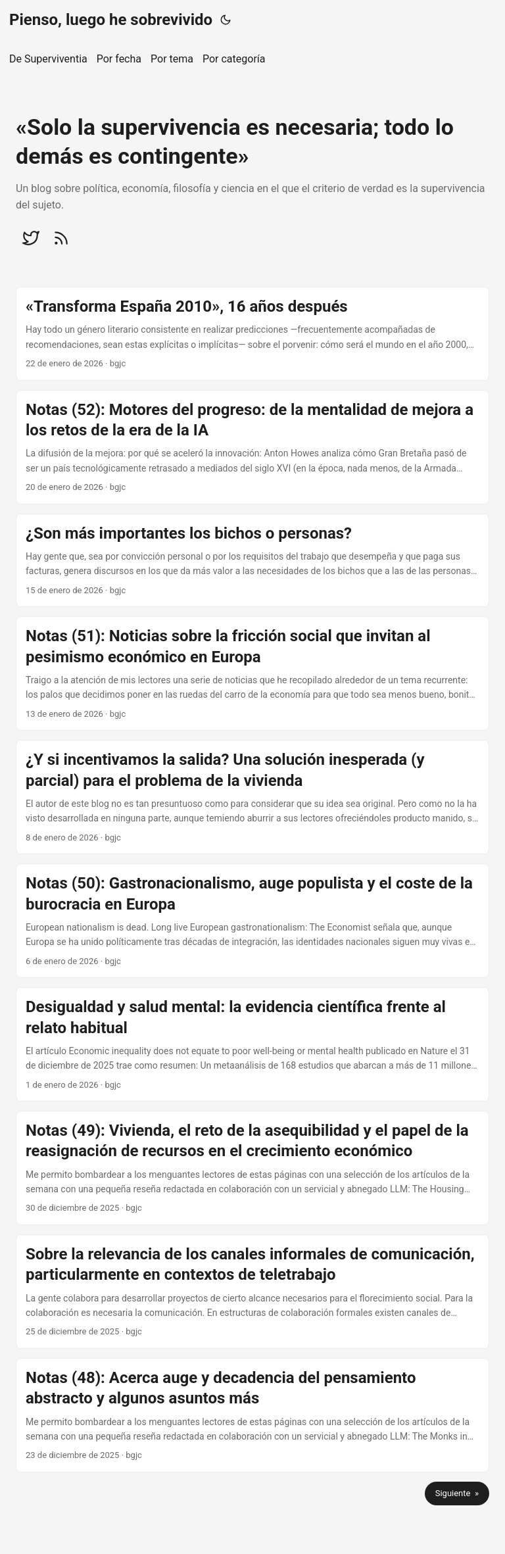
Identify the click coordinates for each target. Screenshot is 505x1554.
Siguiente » (457, 1493)
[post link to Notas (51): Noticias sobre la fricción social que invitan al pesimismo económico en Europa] (252, 673)
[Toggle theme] (225, 19)
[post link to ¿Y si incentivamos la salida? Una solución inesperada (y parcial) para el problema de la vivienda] (252, 797)
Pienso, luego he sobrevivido (110, 20)
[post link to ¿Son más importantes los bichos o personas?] (252, 560)
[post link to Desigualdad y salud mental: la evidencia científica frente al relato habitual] (252, 1044)
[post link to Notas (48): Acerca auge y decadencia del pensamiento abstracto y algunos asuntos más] (252, 1415)
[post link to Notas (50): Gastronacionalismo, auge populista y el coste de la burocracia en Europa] (252, 920)
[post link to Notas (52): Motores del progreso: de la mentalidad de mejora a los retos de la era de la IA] (252, 447)
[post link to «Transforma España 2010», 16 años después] (252, 333)
